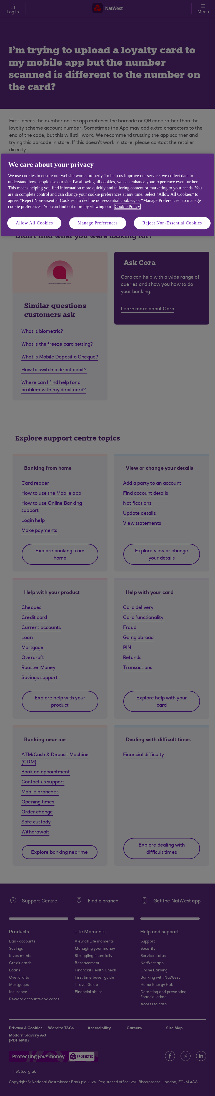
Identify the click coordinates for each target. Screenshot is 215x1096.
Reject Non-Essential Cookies (172, 223)
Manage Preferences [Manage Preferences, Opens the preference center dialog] (98, 223)
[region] (107, 195)
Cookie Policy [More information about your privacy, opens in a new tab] (127, 206)
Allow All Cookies (34, 223)
